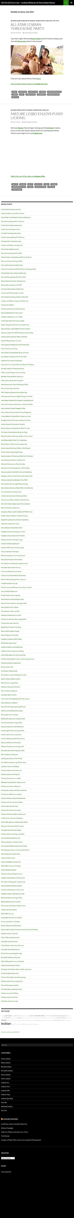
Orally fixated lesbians (8, 870)
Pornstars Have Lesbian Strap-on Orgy (14, 432)
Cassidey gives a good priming (11, 989)
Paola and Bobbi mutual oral (11, 862)
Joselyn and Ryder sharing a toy (12, 245)
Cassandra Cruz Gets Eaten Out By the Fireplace (17, 364)
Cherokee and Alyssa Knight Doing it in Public (17, 396)
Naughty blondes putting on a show (13, 532)
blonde (22, 184)
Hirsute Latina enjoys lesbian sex (12, 289)
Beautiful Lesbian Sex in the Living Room (15, 520)
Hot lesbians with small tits (10, 611)
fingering (36, 1024)
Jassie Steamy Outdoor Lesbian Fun (13, 460)
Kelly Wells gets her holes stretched (13, 655)
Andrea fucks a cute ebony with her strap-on (16, 257)
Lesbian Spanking (7, 1098)
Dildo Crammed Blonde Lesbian (12, 711)
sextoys (37, 1020)
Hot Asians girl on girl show (10, 854)
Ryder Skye (22, 1015)
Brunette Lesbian (28, 21)
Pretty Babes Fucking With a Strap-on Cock (16, 416)
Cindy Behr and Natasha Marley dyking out (15, 217)
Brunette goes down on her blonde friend (15, 850)
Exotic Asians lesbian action (10, 679)
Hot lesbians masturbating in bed (12, 599)
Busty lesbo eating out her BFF (11, 285)
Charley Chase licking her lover (11, 874)
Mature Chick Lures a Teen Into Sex (13, 464)
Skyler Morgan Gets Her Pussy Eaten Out (15, 325)
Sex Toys (56, 21)
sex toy (13, 1018)
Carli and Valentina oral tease (11, 571)
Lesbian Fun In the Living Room (11, 360)
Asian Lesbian (6, 1059)
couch (2, 1015)
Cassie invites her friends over (11, 770)
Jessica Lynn (33, 92)
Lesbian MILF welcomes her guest (12, 547)
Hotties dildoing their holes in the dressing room (17, 659)
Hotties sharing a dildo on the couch (13, 814)
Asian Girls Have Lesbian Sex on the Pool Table (17, 404)
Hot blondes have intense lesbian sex (13, 273)
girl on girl (67, 1020)
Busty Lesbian (27, 110)
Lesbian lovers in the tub (9, 933)
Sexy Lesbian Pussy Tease (9, 607)
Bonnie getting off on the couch (12, 313)
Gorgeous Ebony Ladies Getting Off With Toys (16, 512)
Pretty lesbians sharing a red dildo (12, 834)
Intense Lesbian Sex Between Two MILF (14, 480)
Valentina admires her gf (9, 1001)
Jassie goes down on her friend (11, 758)
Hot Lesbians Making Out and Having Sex (15, 345)
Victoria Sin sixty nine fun (10, 623)
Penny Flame (31, 94)
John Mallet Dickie (31, 33)
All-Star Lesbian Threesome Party (27, 26)
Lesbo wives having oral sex (10, 229)
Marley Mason (40, 187)
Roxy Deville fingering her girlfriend (13, 707)
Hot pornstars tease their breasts (12, 826)
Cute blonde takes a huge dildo (11, 723)
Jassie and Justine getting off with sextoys (15, 699)
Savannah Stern (53, 94)
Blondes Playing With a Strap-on (12, 376)
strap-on (32, 1018)
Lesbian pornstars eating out (10, 786)
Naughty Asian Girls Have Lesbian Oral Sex (15, 420)
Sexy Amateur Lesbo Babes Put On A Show (15, 329)
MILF (48, 1016)
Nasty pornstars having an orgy (11, 540)
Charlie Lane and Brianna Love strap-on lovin (16, 587)
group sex (22, 92)
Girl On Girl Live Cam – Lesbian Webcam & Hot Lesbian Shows (28, 2)
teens (2, 1018)
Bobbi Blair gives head (8, 643)
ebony (27, 1015)
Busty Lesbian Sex (7, 667)
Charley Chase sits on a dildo (11, 778)
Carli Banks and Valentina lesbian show (14, 563)
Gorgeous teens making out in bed (12, 894)
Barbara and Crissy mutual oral (11, 981)
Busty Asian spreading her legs (11, 953)
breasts (42, 1020)
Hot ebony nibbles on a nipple (11, 794)
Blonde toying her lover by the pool (13, 555)
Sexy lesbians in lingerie (9, 703)
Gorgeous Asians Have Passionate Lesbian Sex (16, 476)
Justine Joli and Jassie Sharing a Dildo (14, 496)
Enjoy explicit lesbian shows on (29, 84)
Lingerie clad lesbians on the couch (13, 878)
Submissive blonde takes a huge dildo (13, 619)
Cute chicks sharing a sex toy (11, 209)
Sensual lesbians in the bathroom (12, 727)
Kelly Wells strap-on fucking (10, 866)
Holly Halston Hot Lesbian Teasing (13, 424)
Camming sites (6, 1172)
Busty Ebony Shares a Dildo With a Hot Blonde (17, 488)
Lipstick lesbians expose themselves (13, 798)
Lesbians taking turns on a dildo (12, 317)
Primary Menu (71, 2)
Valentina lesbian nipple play (11, 663)
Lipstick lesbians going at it (10, 544)
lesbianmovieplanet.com (28, 1020)
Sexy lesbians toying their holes (11, 528)
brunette (7, 1018)
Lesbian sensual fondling (9, 993)
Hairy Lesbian (6, 1079)
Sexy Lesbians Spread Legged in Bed (13, 408)
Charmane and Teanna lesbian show (13, 906)
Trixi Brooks (5, 1136)
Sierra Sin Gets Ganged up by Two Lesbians (15, 504)
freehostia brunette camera (7, 1032)
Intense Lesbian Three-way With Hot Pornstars (17, 456)
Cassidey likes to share (9, 695)
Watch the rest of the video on (28, 176)
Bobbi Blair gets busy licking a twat (13, 719)
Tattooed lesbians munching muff (12, 746)
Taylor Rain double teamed (10, 937)
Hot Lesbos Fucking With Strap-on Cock (14, 353)
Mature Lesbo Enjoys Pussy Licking (37, 116)
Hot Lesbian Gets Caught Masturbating (14, 484)
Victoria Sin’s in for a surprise (11, 734)
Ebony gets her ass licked (9, 715)
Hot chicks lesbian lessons (10, 249)
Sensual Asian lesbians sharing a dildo (14, 603)
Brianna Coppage (7, 1128)
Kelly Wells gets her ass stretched (12, 961)
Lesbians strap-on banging (10, 766)
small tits (51, 1018)
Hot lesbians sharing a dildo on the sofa (14, 297)
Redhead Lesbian (7, 1106)
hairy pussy (69, 1018)
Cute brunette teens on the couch (12, 890)
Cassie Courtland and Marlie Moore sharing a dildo (18, 269)
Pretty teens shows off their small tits (14, 790)
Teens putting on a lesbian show (12, 842)
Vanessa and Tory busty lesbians (12, 802)
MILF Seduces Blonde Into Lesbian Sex (14, 392)
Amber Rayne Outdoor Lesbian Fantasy (14, 516)
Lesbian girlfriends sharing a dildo (12, 731)
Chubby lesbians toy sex (9, 583)
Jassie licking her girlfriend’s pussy (13, 738)
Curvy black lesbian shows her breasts (14, 846)
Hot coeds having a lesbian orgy (12, 265)
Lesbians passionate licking (10, 965)
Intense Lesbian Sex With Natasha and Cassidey (17, 333)
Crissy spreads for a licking (10, 921)
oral (52, 1016)
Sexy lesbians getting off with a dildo (13, 277)
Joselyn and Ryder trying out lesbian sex (14, 301)
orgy (22, 94)
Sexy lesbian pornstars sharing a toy (13, 281)
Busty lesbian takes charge (10, 631)
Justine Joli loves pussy (9, 910)
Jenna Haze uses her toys (9, 806)
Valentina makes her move (10, 524)
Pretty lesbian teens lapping (10, 595)
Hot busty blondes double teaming (13, 309)
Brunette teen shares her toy (10, 567)
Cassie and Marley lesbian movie (12, 293)
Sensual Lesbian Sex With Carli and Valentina (16, 472)
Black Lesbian (5, 1063)
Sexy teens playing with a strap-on (12, 221)
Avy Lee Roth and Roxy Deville (11, 886)
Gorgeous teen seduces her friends (13, 536)
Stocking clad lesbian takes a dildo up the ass (16, 969)
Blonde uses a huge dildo (9, 683)
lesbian (42, 92)
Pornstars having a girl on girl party (13, 882)
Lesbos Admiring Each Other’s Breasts (14, 337)
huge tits (38, 184)
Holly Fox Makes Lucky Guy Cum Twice (14, 1132)
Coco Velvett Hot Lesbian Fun (11, 492)
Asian (31, 1024)
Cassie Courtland (16, 1020)
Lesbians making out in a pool (11, 615)
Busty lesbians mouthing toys (11, 925)
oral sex (51, 187)
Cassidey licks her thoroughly (11, 830)
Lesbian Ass (5, 1083)
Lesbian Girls (5, 1086)
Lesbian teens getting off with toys (12, 237)
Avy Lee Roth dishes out (9, 591)
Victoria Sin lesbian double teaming (13, 977)
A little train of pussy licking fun (12, 818)
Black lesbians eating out (9, 754)
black (46, 1020)
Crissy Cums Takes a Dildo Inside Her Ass (15, 500)
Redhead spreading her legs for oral (13, 782)
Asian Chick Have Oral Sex (10, 388)
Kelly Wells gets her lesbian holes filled (14, 822)
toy (13, 1015)
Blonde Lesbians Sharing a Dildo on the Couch (17, 436)
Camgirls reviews (10, 1119)
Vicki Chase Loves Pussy (9, 349)
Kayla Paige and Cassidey (9, 635)
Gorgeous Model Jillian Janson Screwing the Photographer (21, 1140)
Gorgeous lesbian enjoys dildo (11, 639)
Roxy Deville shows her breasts (11, 559)
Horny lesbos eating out (9, 691)
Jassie (23, 1018)
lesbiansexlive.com (54, 92)
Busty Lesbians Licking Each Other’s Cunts (15, 428)
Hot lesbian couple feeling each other (14, 675)
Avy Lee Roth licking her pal (10, 838)
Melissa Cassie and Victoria (10, 687)
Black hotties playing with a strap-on (13, 579)
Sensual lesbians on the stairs (11, 742)
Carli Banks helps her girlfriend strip (13, 762)
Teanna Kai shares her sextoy (11, 810)
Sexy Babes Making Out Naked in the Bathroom (17, 400)
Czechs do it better (7, 305)
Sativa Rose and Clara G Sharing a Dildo (14, 384)
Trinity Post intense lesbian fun (11, 225)
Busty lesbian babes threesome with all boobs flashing (19, 929)
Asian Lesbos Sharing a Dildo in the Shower (16, 448)
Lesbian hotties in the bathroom (12, 647)
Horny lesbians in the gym (10, 551)
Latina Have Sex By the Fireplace (12, 380)
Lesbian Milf (37, 110)
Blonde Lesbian (16, 21)
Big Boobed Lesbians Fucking (11, 627)
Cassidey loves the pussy (9, 941)
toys (55, 1018)
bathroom (37, 1018)
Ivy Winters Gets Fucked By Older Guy (14, 1124)
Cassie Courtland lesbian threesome (13, 575)
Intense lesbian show (8, 858)
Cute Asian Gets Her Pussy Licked (12, 321)
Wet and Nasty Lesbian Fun (10, 508)
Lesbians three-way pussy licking (12, 651)
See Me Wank (16, 1032)
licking (28, 1024)
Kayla (47, 184)
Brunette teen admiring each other (13, 750)
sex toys (15, 97)
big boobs (13, 1024)
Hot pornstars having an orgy (11, 241)
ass (46, 1015)
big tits (15, 184)
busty (30, 184)
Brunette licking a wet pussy (10, 957)
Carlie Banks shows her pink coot (12, 945)
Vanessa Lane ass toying (9, 997)
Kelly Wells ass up (7, 914)
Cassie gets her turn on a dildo (11, 918)
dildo (14, 92)
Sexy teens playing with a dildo (11, 253)
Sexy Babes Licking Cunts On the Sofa (14, 357)
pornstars (41, 94)
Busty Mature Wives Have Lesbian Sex (14, 444)
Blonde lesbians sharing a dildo (11, 898)
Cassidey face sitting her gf (10, 949)
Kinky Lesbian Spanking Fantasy (12, 452)
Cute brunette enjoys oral (10, 973)
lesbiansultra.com (19, 187)
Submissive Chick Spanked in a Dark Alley (15, 468)
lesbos (15, 94)
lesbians (32, 1016)
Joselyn (19, 1024)
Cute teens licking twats (9, 671)
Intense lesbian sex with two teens (12, 213)
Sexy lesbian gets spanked (9, 985)
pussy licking (17, 189)
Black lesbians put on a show (11, 902)
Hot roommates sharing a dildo (11, 261)
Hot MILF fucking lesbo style (11, 233)
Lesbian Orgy (40, 21)
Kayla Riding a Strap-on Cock (11, 341)
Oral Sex (49, 21)
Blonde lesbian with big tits (10, 774)
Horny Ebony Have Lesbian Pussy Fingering (16, 412)
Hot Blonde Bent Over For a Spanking (14, 440)
